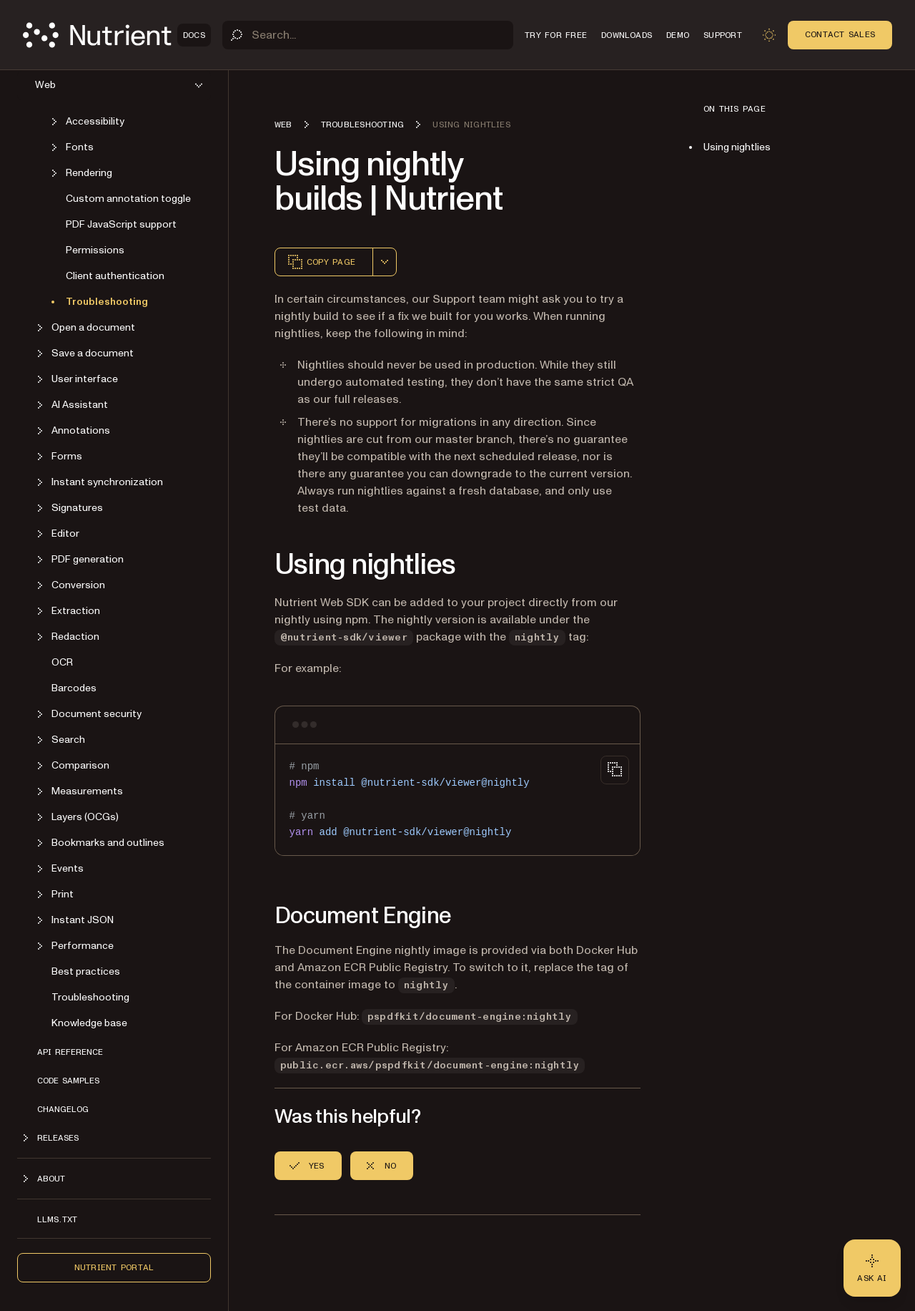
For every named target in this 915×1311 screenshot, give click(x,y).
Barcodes (74, 688)
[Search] (367, 35)
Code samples (68, 1080)
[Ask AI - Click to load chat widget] (872, 1268)
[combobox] (384, 262)
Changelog (63, 1109)
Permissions (95, 250)
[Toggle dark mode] (769, 35)
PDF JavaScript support (121, 224)
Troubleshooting (107, 301)
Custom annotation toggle (128, 198)
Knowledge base (89, 1023)
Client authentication (115, 276)
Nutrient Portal (114, 1267)
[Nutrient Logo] (117, 35)
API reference (70, 1052)
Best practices (85, 971)
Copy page (321, 262)
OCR (62, 662)
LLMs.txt (57, 1219)
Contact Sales (840, 34)
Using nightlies (737, 147)
